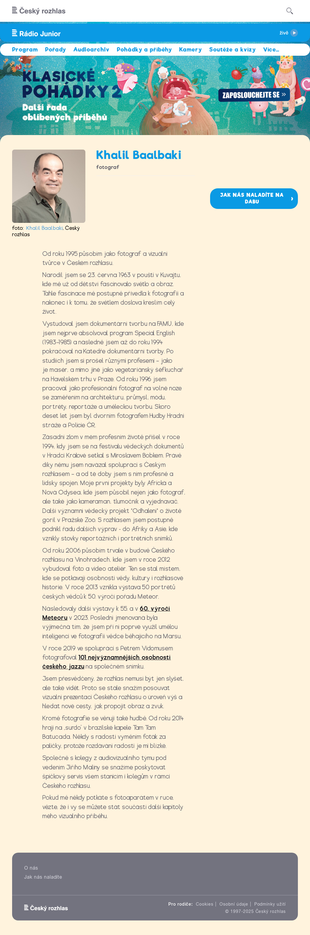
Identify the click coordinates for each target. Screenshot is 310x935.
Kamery (190, 49)
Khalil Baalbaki (44, 228)
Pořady (55, 49)
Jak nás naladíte (43, 877)
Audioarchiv (91, 49)
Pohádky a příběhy (144, 49)
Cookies (204, 904)
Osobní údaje (233, 904)
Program (25, 49)
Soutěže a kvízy (232, 49)
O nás (31, 868)
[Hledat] (290, 11)
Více (271, 49)
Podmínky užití (270, 904)
